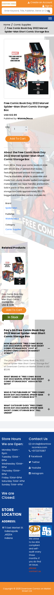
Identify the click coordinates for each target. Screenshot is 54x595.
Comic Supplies (22, 24)
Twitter (36, 462)
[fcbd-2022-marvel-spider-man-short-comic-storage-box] (14, 271)
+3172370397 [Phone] (38, 450)
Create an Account (40, 2)
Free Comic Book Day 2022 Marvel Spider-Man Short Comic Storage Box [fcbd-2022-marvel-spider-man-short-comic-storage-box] (12, 298)
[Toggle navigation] (50, 18)
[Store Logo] (9, 3)
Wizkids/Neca (12, 218)
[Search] (27, 11)
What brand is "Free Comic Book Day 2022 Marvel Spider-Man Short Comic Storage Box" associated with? (24, 380)
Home (6, 24)
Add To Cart (17, 138)
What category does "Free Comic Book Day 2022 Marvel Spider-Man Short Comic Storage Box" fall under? (23, 409)
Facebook (36, 456)
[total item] (19, 129)
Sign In (47, 6)
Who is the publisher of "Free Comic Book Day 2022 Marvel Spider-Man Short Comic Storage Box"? (24, 395)
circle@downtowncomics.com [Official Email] (41, 445)
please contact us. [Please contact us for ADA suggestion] (35, 569)
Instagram (37, 473)
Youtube (36, 467)
